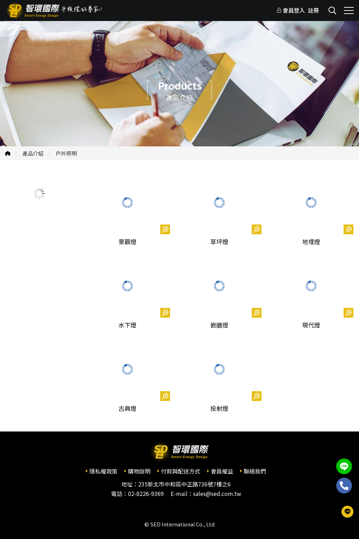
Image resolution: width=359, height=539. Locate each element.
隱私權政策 (103, 471)
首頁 (7, 153)
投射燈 (219, 408)
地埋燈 (311, 241)
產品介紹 (32, 153)
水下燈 (127, 324)
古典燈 (127, 408)
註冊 (313, 10)
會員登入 (294, 10)
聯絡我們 (255, 471)
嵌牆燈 (219, 324)
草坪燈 (219, 241)
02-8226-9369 (146, 493)
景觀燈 (127, 241)
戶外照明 (66, 153)
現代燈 (311, 324)
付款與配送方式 (180, 471)
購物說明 (139, 471)
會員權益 (222, 471)
